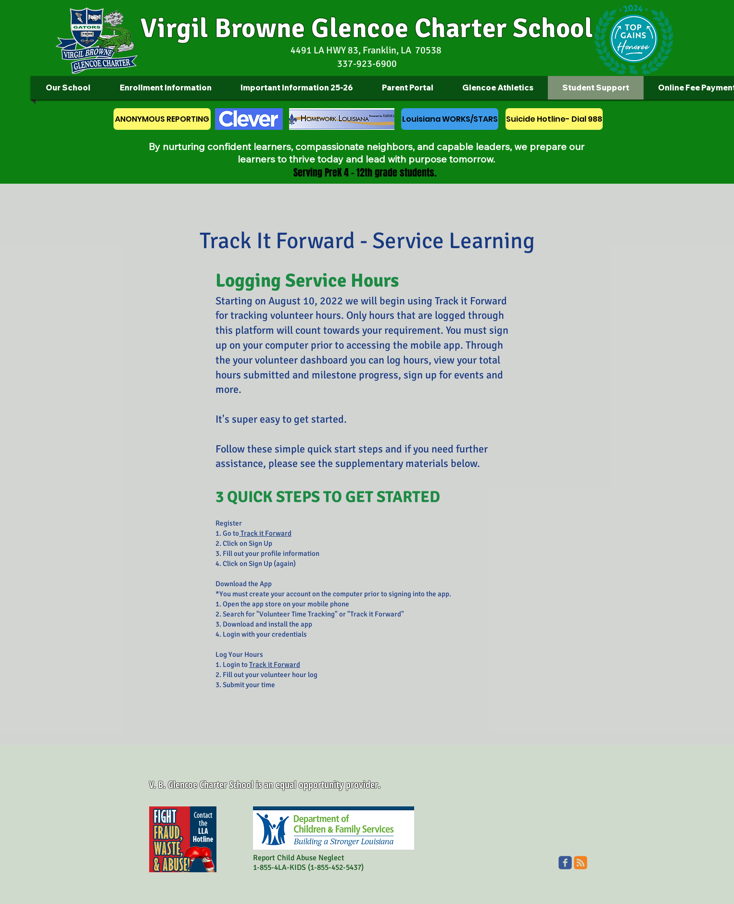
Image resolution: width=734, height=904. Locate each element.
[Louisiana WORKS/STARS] (449, 119)
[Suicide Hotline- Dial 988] (554, 119)
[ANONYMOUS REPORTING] (162, 119)
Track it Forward (265, 533)
